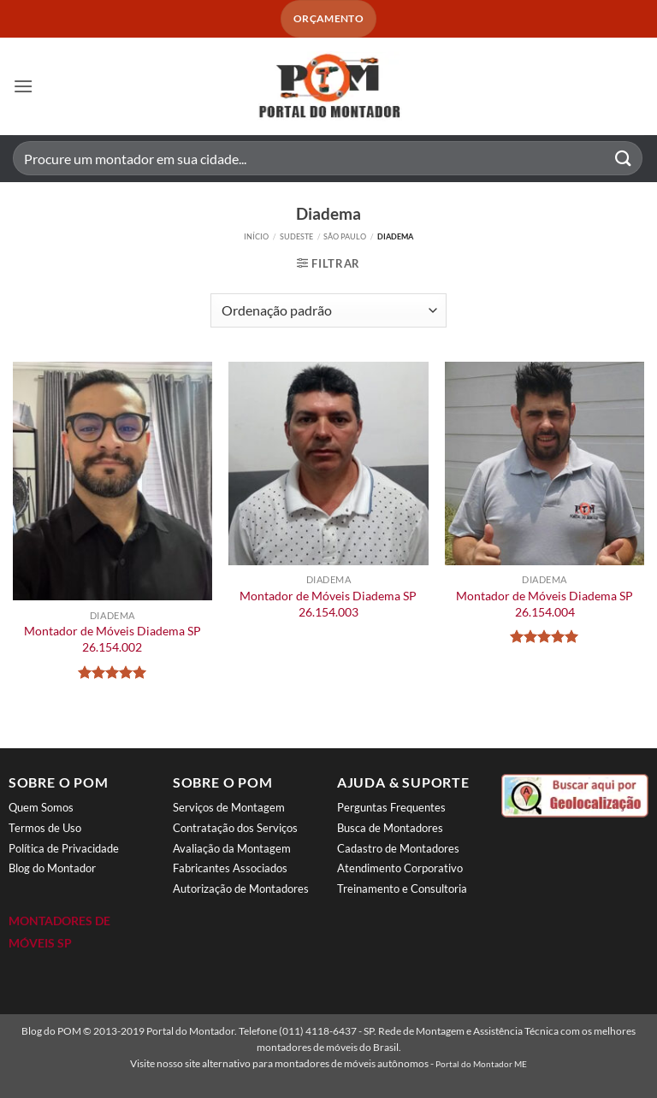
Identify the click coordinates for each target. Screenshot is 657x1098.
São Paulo (344, 236)
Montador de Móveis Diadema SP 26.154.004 (544, 603)
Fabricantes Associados (230, 868)
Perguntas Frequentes (391, 807)
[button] (23, 86)
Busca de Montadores (390, 828)
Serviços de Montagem (229, 807)
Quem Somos (41, 807)
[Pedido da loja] (328, 310)
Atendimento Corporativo (400, 868)
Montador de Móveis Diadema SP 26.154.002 (112, 638)
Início (256, 236)
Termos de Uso (45, 828)
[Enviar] (624, 158)
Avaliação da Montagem (232, 848)
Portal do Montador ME (481, 1064)
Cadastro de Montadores (398, 848)
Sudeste (296, 236)
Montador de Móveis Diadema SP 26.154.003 (328, 603)
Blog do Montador (52, 868)
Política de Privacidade (64, 848)
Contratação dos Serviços (235, 828)
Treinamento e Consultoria (402, 888)
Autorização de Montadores (241, 888)
